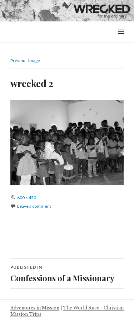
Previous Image (25, 60)
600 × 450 (26, 197)
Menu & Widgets (121, 39)
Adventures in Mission (34, 308)
